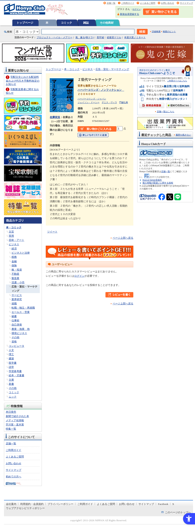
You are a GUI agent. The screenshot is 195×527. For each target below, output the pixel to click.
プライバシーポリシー (60, 504)
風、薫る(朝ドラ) (84, 37)
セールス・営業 (21, 312)
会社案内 (11, 504)
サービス (17, 295)
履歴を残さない (183, 135)
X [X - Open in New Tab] (173, 504)
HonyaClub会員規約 (152, 180)
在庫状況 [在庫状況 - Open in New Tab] (55, 117)
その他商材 (107, 22)
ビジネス (14, 244)
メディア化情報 (15, 420)
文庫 (11, 379)
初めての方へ (13, 476)
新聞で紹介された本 (17, 416)
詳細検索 (156, 31)
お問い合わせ (167, 3)
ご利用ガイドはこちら (177, 81)
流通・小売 (18, 282)
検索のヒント (169, 31)
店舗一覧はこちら (165, 111)
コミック (66, 22)
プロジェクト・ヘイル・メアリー (54, 37)
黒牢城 (100, 37)
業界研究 (17, 299)
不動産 (15, 273)
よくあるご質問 (147, 3)
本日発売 (11, 411)
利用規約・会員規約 (32, 504)
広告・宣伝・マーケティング (112, 69)
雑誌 (86, 22)
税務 (14, 256)
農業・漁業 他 (21, 329)
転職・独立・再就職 (23, 307)
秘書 (14, 316)
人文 (11, 350)
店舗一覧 (111, 3)
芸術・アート (16, 240)
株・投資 (17, 269)
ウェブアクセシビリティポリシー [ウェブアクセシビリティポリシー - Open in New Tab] (25, 508)
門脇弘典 (123, 102)
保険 (14, 265)
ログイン (136, 9)
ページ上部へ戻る (123, 237)
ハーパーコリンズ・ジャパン (92, 99)
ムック (13, 396)
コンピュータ (16, 345)
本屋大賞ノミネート (135, 37)
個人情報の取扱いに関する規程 (157, 183)
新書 (11, 383)
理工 (11, 354)
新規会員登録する (129, 14)
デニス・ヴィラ (109, 102)
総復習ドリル (114, 37)
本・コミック (13, 227)
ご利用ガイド (127, 3)
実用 (11, 235)
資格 (14, 341)
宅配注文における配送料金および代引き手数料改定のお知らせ (22, 80)
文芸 (11, 231)
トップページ (25, 22)
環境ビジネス (19, 333)
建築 (11, 358)
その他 (15, 337)
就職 (14, 303)
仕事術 (15, 320)
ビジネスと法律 (21, 252)
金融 (14, 261)
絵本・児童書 (16, 375)
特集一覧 (11, 428)
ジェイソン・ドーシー (88, 102)
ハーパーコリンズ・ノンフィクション (101, 89)
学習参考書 (15, 371)
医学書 (13, 362)
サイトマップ (186, 3)
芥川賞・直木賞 (15, 424)
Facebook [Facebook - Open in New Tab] (163, 504)
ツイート (52, 231)
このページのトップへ (178, 512)
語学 (11, 367)
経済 (14, 248)
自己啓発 (17, 324)
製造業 (15, 278)
